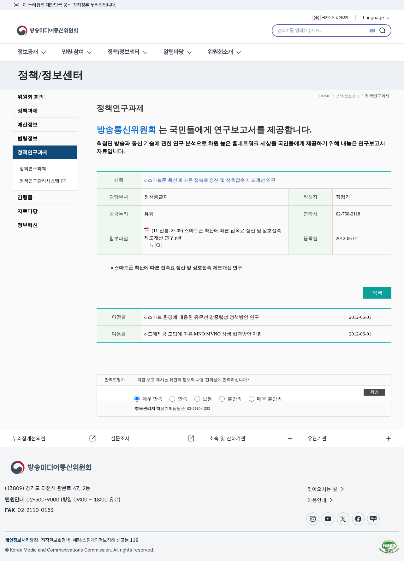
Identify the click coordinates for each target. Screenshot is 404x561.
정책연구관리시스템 (44, 181)
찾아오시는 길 (326, 489)
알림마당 (173, 51)
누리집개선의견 (29, 438)
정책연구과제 (32, 152)
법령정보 (27, 138)
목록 (377, 292)
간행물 (25, 197)
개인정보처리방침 (21, 540)
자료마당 (27, 211)
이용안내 (320, 500)
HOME (324, 96)
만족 (182, 398)
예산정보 (27, 124)
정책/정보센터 (124, 51)
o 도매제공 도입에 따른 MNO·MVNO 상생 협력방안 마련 (203, 333)
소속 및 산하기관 (228, 438)
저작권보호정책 (55, 540)
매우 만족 (152, 398)
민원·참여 (73, 51)
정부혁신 (27, 225)
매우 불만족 (269, 398)
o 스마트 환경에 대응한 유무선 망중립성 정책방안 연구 (201, 317)
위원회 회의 (30, 97)
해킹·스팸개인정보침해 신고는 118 (106, 540)
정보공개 (28, 51)
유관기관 (317, 438)
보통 (207, 398)
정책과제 (27, 110)
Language (376, 17)
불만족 (235, 398)
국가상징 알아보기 (330, 17)
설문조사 (120, 438)
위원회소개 (220, 51)
